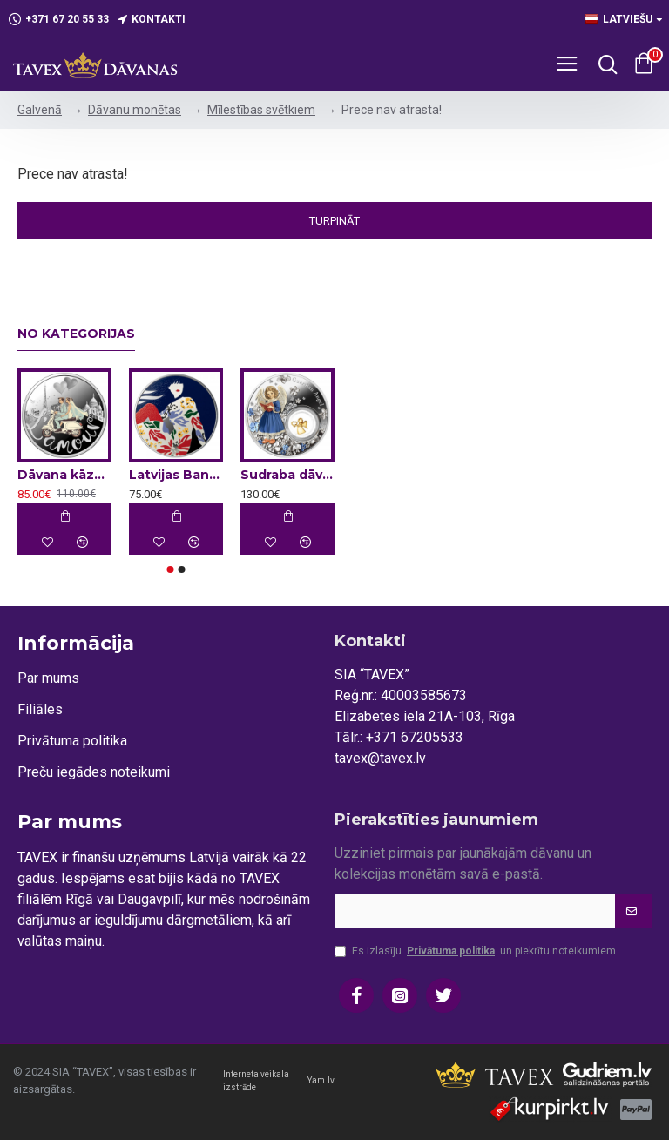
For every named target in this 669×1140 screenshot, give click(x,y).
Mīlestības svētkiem (261, 110)
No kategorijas (76, 334)
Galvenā (39, 110)
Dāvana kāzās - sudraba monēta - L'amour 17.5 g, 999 (64, 474)
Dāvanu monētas (134, 110)
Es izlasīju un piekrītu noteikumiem (475, 951)
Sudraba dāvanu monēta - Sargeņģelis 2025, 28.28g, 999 (287, 474)
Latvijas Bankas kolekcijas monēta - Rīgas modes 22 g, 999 (176, 474)
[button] (170, 569)
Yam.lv (320, 1080)
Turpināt (334, 220)
